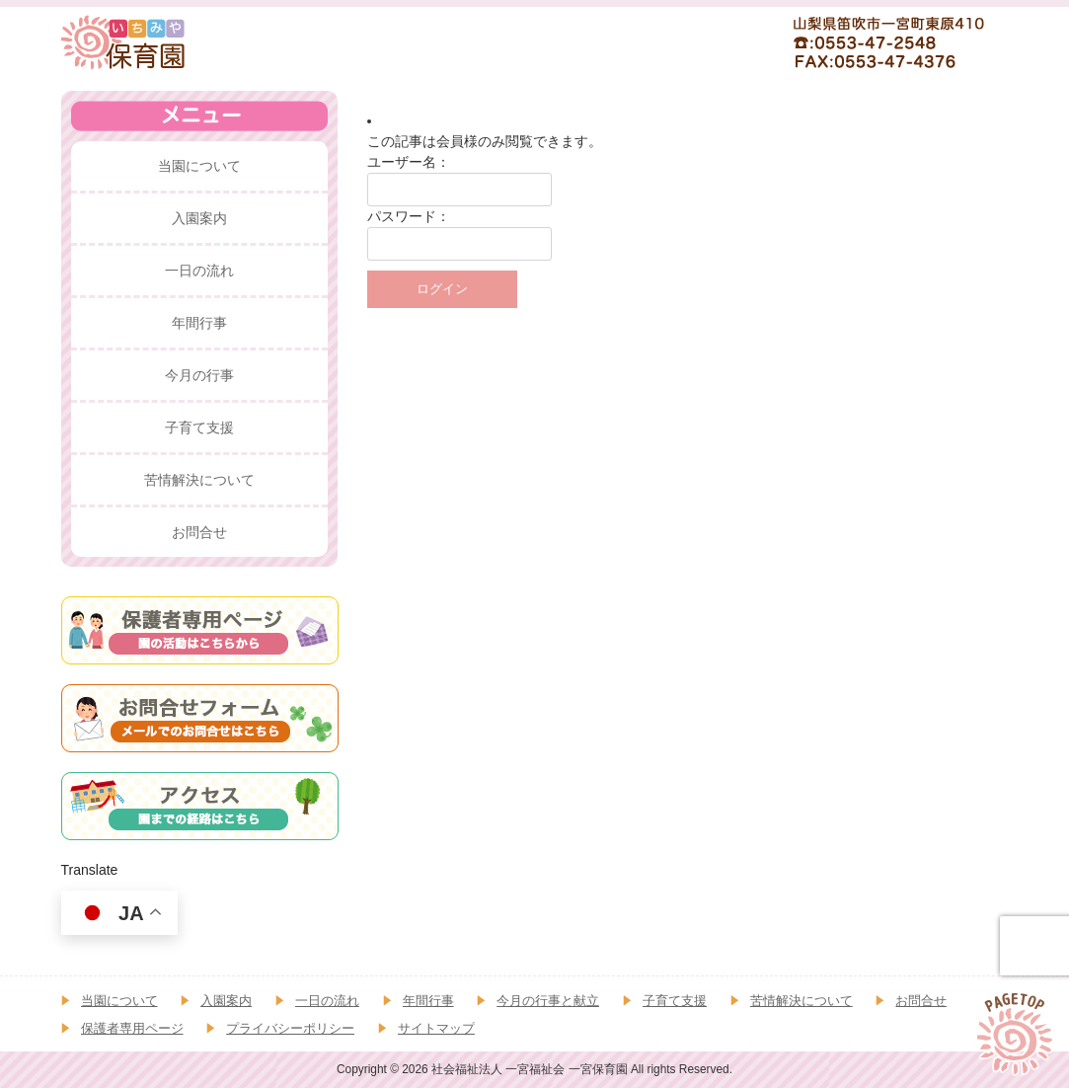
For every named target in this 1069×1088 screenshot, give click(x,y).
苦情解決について (801, 1000)
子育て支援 (675, 1000)
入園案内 (226, 1000)
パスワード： (408, 216)
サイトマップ (436, 1028)
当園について (119, 1000)
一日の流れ (327, 1000)
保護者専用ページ (132, 1028)
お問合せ (921, 1000)
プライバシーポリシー (290, 1028)
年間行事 (428, 1000)
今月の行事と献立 (547, 1000)
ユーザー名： (408, 162)
